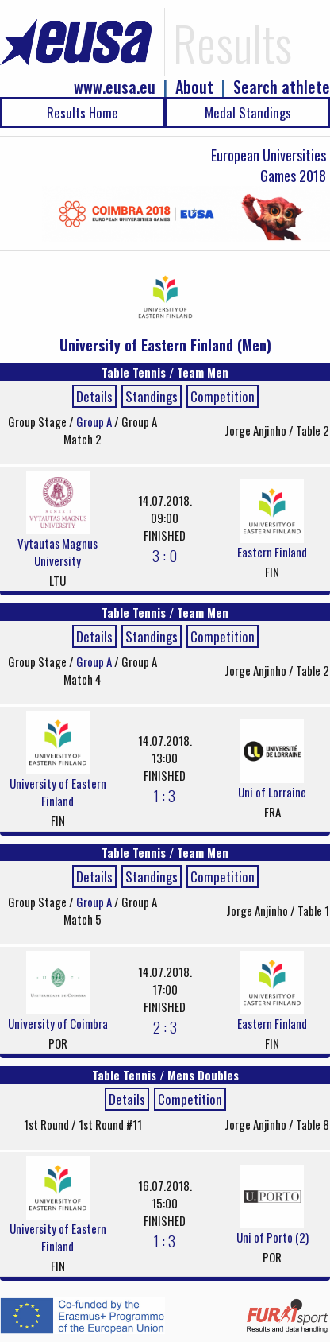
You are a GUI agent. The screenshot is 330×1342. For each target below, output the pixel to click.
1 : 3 (164, 795)
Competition (222, 396)
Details (94, 396)
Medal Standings (248, 112)
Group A (95, 421)
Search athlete (281, 87)
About (194, 87)
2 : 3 (165, 1026)
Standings (151, 396)
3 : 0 (164, 555)
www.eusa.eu (114, 87)
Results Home (82, 112)
